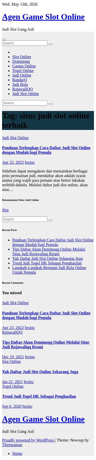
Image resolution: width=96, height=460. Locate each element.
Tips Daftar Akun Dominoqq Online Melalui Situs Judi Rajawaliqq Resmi (48, 251)
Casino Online (24, 66)
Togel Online (23, 70)
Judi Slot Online (25, 93)
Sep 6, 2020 (12, 406)
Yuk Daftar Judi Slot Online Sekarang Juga (47, 258)
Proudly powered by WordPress (28, 440)
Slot (5, 210)
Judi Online (21, 75)
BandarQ (19, 80)
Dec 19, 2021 (13, 357)
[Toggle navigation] (4, 39)
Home (17, 453)
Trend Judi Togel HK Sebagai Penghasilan (47, 263)
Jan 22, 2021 (12, 382)
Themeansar (12, 445)
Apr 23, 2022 (13, 162)
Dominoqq (21, 61)
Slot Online (21, 57)
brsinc (30, 162)
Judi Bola (20, 84)
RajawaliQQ (22, 89)
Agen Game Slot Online (43, 16)
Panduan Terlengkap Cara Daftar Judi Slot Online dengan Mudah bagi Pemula (46, 150)
